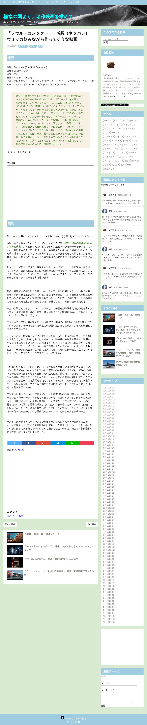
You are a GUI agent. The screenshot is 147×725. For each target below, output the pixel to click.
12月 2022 (109, 508)
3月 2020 (109, 607)
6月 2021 (109, 562)
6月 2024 (109, 454)
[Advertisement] (50, 480)
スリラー (23, 46)
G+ (43, 443)
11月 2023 (109, 475)
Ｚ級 (123, 120)
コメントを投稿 (15, 515)
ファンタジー (129, 148)
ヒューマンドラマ (112, 148)
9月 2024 (109, 445)
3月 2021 (109, 571)
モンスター (126, 156)
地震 (122, 164)
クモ (106, 132)
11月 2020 (109, 583)
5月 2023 (109, 493)
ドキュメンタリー (127, 144)
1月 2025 (109, 433)
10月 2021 (109, 550)
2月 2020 (109, 610)
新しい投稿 (10, 524)
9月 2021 (109, 553)
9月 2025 (109, 409)
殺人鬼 (114, 164)
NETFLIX (108, 120)
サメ (106, 140)
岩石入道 (107, 75)
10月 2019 (109, 622)
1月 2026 (109, 397)
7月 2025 (109, 415)
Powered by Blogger (73, 718)
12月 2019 (109, 616)
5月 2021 (109, 565)
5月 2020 (109, 601)
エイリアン (128, 124)
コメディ (108, 136)
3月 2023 (109, 499)
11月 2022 (109, 511)
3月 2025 (109, 427)
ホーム (7, 2)
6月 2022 (109, 526)
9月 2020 (109, 589)
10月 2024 (109, 442)
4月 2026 (109, 388)
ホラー (33, 46)
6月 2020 (109, 598)
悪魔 (40, 46)
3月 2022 (109, 535)
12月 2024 (109, 436)
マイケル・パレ (111, 156)
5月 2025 (109, 421)
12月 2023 (109, 472)
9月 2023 (109, 481)
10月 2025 (109, 406)
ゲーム (114, 132)
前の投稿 (92, 524)
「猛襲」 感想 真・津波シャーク (41, 534)
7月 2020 (109, 595)
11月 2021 (109, 547)
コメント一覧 (51, 2)
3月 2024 (109, 463)
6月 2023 (109, 490)
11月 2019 (109, 619)
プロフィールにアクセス (114, 96)
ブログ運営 (120, 152)
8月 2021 (109, 556)
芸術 (106, 164)
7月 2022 (109, 523)
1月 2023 (109, 505)
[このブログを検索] (115, 39)
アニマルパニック (112, 124)
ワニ (119, 160)
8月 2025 (109, 412)
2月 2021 (109, 574)
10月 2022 (109, 514)
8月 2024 (109, 448)
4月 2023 (109, 496)
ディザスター (110, 144)
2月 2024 (109, 466)
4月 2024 (109, 460)
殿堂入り (108, 168)
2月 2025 (109, 430)
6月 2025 (109, 418)
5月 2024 (109, 457)
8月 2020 (109, 592)
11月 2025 (109, 403)
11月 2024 (109, 439)
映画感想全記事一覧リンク (27, 2)
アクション (133, 120)
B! (57, 443)
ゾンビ (134, 140)
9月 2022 (109, 517)
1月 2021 (109, 577)
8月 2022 (109, 520)
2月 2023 (109, 502)
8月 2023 (109, 484)
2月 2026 (109, 394)
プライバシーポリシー (72, 2)
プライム (108, 152)
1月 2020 (109, 613)
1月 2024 (109, 469)
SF (117, 120)
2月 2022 (109, 538)
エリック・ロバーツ (113, 128)
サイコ (118, 136)
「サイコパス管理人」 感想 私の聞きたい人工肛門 (51, 559)
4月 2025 (109, 424)
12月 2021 (109, 544)
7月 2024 (109, 451)
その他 (125, 140)
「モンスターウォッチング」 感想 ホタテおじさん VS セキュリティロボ (128, 330)
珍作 (129, 164)
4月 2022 (109, 532)
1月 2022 (109, 541)
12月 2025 (109, 400)
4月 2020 (109, 604)
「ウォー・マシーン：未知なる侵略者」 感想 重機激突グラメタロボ (128, 353)
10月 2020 (109, 586)
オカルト (129, 128)
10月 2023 (109, 478)
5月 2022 (109, 529)
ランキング (109, 160)
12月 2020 (109, 580)
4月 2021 (109, 568)
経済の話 (135, 160)
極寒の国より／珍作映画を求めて (38, 16)
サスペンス (129, 136)
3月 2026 (109, 391)
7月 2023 (109, 487)
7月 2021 (109, 559)
